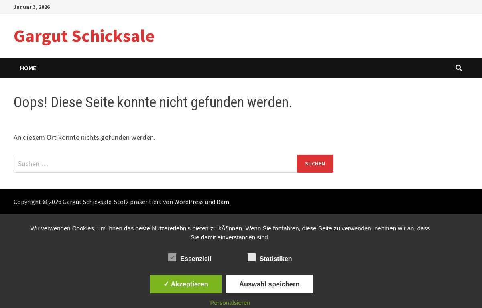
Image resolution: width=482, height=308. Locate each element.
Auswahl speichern (269, 284)
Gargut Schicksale (84, 35)
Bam (222, 202)
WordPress (189, 202)
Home (28, 68)
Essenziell (189, 257)
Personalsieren (230, 302)
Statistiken (270, 257)
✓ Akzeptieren (185, 284)
